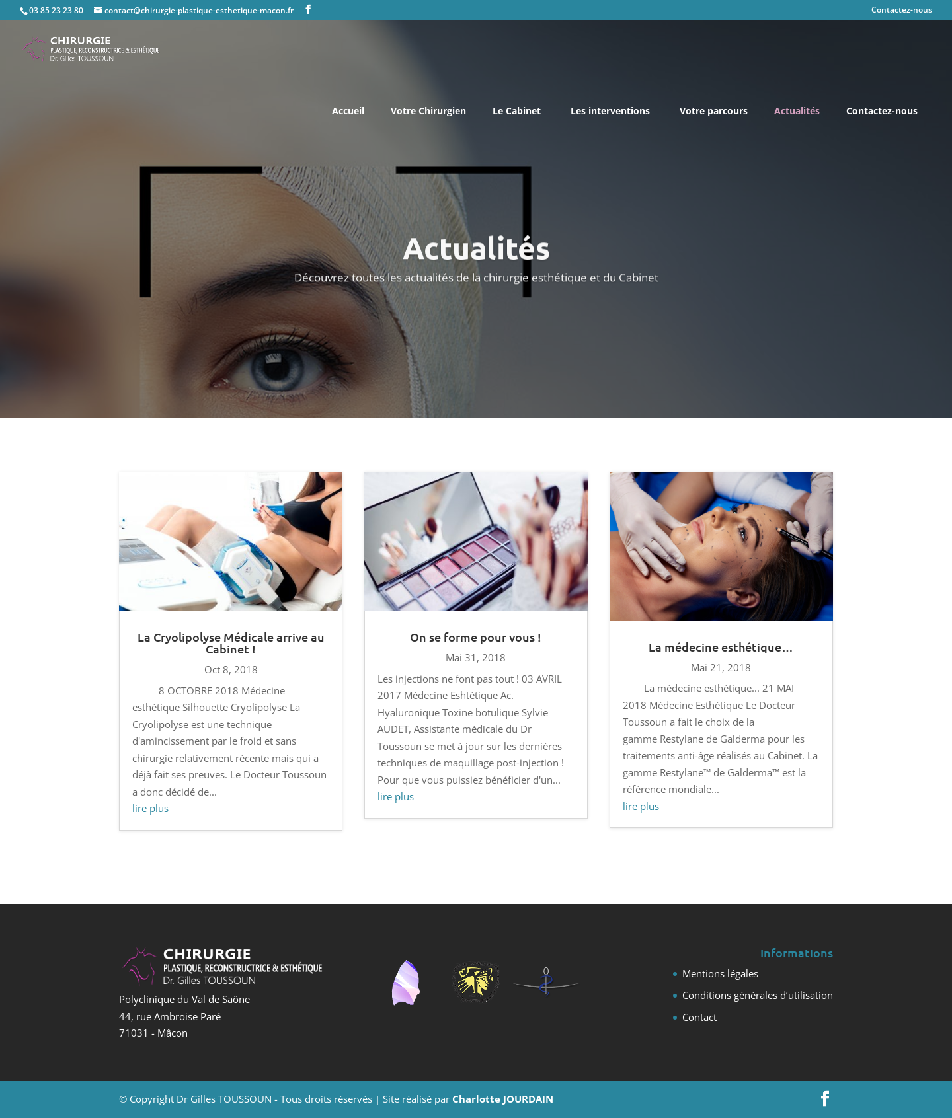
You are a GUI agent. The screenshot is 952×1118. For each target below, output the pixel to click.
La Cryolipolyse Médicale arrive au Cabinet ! (231, 642)
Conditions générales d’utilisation (757, 995)
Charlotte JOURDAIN (502, 1098)
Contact (699, 1017)
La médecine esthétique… (721, 646)
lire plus (150, 808)
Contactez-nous (901, 10)
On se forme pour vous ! (475, 636)
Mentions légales (720, 973)
